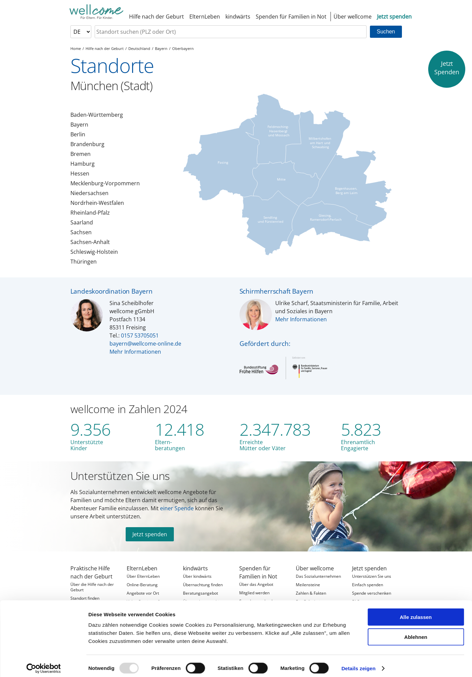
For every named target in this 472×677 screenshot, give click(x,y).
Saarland (81, 222)
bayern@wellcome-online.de (145, 343)
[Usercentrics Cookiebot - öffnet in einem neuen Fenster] (43, 664)
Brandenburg (87, 144)
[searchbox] (231, 31)
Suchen (386, 31)
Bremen (80, 154)
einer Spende (177, 508)
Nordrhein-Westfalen (97, 203)
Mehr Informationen (135, 351)
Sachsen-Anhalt (90, 242)
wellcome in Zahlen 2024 (129, 409)
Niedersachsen (89, 193)
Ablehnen (415, 632)
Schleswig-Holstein (94, 251)
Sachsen (81, 232)
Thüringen (83, 261)
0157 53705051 (140, 335)
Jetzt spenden (149, 534)
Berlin (77, 134)
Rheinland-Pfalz (90, 212)
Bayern (79, 124)
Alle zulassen (416, 612)
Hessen (79, 173)
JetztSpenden (446, 67)
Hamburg (82, 163)
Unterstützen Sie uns (120, 475)
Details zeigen (358, 664)
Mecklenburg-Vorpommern (105, 183)
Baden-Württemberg (96, 114)
